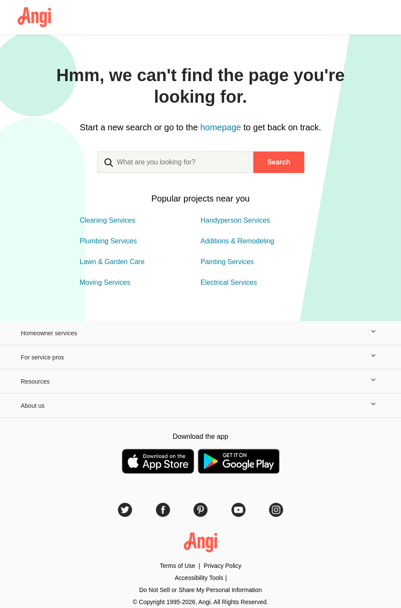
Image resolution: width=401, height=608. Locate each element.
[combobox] (175, 169)
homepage (220, 127)
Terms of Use (177, 565)
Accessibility (199, 577)
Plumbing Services (108, 241)
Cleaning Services (108, 220)
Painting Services (227, 261)
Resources (200, 381)
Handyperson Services (235, 220)
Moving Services (105, 282)
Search (278, 162)
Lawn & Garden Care (112, 261)
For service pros (200, 357)
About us (200, 405)
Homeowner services (200, 333)
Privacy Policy (222, 565)
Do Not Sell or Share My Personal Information (200, 589)
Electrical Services (229, 282)
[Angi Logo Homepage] (34, 17)
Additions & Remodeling (238, 241)
